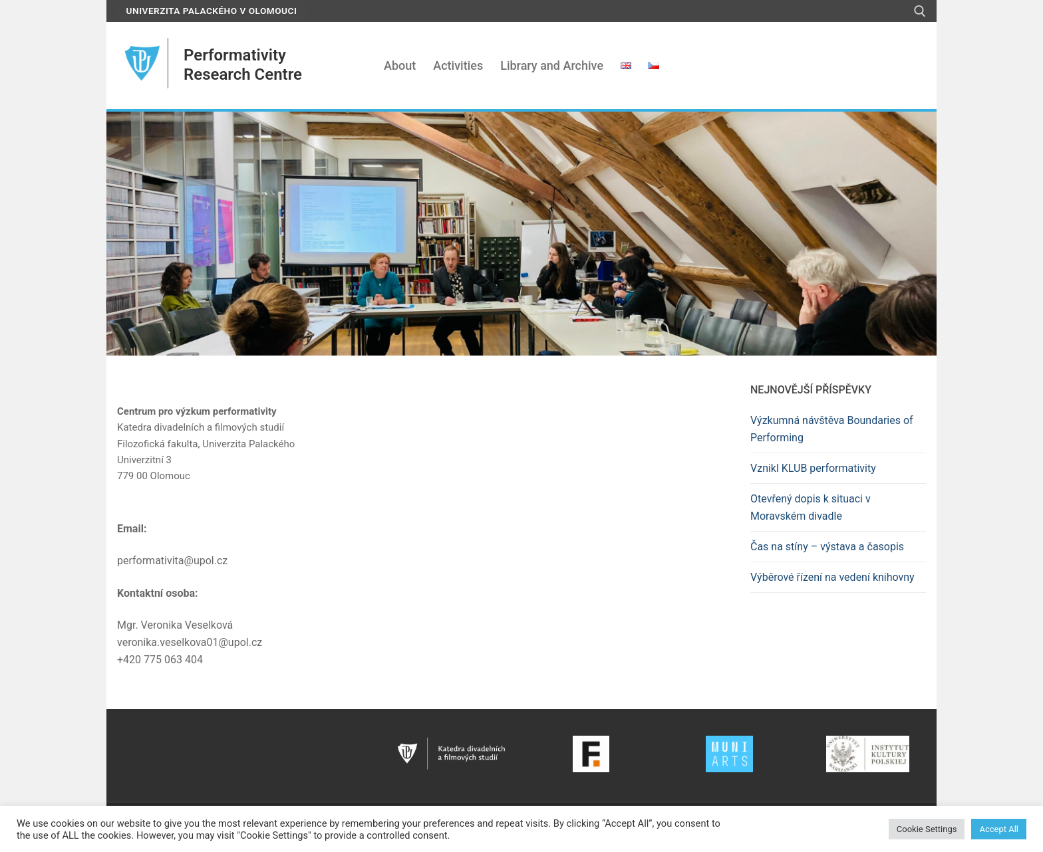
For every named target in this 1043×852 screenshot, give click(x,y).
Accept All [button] (998, 829)
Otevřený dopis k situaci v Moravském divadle (810, 507)
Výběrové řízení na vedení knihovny (832, 577)
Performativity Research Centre (243, 65)
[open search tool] (920, 11)
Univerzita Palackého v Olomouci (211, 10)
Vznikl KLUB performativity (813, 468)
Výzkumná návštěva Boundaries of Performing (831, 429)
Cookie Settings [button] (927, 829)
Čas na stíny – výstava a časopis (827, 546)
